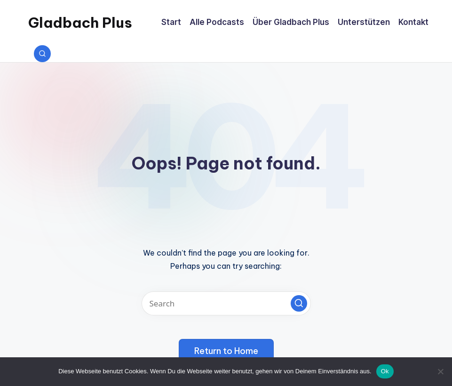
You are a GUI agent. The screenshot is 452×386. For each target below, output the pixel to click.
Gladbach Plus (80, 23)
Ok (385, 371)
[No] (440, 371)
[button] (299, 303)
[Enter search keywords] (226, 303)
